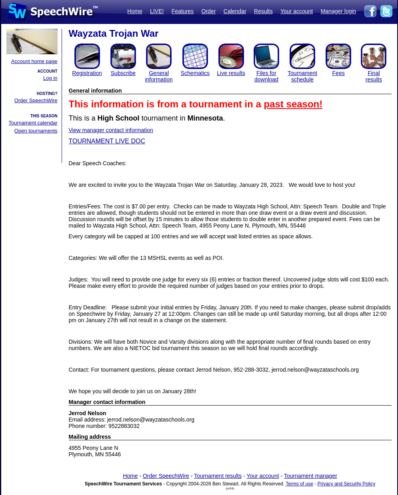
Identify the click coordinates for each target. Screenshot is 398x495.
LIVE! (157, 11)
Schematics (195, 73)
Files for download (266, 76)
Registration (87, 73)
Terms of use (299, 484)
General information (158, 76)
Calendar (235, 11)
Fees (338, 73)
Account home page (34, 61)
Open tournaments (36, 131)
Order (209, 11)
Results (263, 11)
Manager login (338, 11)
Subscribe (123, 73)
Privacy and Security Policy (347, 484)
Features (183, 11)
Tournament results (218, 476)
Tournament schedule (302, 76)
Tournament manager (310, 476)
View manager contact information (111, 130)
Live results (231, 73)
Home (134, 11)
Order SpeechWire (36, 100)
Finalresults (374, 76)
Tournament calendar (32, 123)
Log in (50, 78)
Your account (296, 11)
